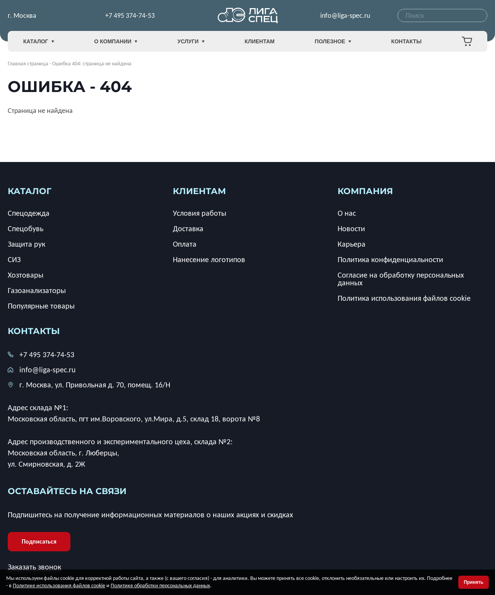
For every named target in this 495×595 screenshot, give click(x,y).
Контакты (406, 41)
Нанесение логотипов (209, 259)
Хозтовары (25, 275)
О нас (347, 213)
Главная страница (28, 63)
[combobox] (442, 15)
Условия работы (199, 213)
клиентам (199, 191)
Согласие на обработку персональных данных (401, 278)
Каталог (38, 42)
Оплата (184, 244)
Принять (473, 582)
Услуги (191, 42)
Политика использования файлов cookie (404, 298)
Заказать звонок (34, 566)
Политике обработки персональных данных (160, 585)
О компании (115, 42)
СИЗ (14, 259)
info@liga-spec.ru (345, 15)
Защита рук (26, 244)
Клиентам (260, 41)
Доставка (188, 228)
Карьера (351, 244)
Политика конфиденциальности (390, 259)
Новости (351, 228)
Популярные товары (41, 306)
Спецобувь (25, 228)
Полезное (333, 42)
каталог (29, 191)
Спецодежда (29, 213)
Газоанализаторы (37, 290)
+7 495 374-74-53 (130, 15)
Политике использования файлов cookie (59, 585)
